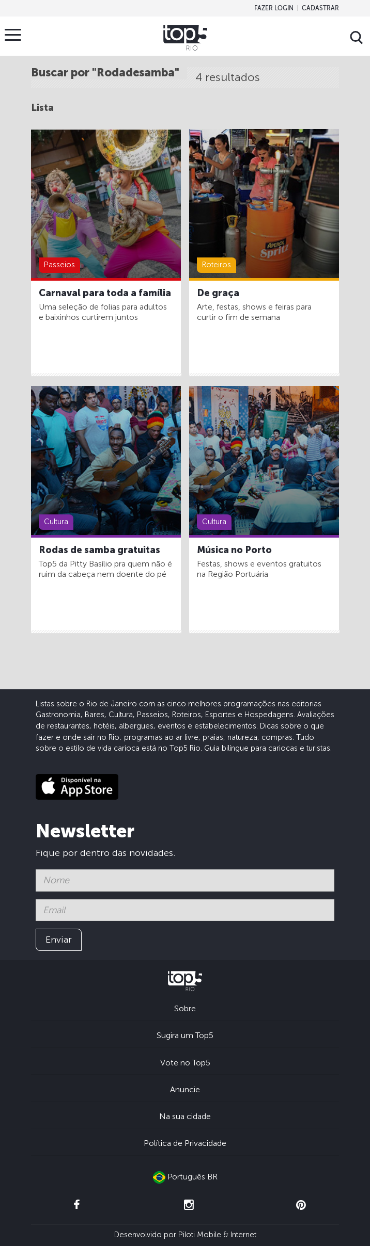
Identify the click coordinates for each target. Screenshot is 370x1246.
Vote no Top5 (185, 1062)
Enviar (58, 939)
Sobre (185, 1008)
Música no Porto (234, 550)
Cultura (56, 521)
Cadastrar (320, 8)
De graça (218, 293)
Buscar (356, 37)
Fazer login (274, 8)
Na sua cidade (185, 1116)
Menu (15, 34)
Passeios (59, 264)
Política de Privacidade (185, 1143)
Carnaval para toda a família (105, 293)
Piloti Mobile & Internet (217, 1234)
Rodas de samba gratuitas (99, 550)
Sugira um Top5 (185, 1035)
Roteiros (216, 264)
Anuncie (185, 1089)
